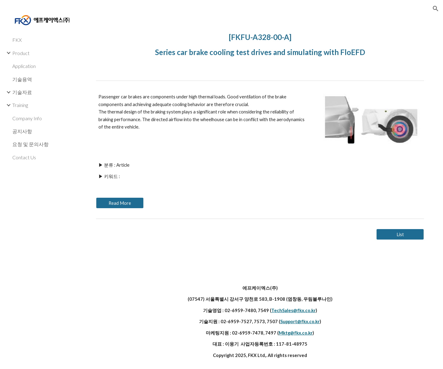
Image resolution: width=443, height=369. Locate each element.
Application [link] (24, 66)
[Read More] (119, 203)
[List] (400, 234)
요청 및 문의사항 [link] (30, 144)
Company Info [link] (27, 118)
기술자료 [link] (22, 92)
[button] (435, 8)
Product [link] (21, 53)
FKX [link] (17, 40)
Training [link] (20, 105)
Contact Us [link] (24, 157)
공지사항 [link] (22, 131)
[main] (260, 43)
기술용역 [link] (22, 79)
